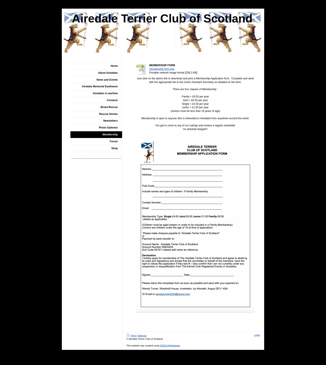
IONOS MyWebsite (170, 345)
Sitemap (142, 335)
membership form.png (161, 68)
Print (131, 335)
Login (257, 335)
